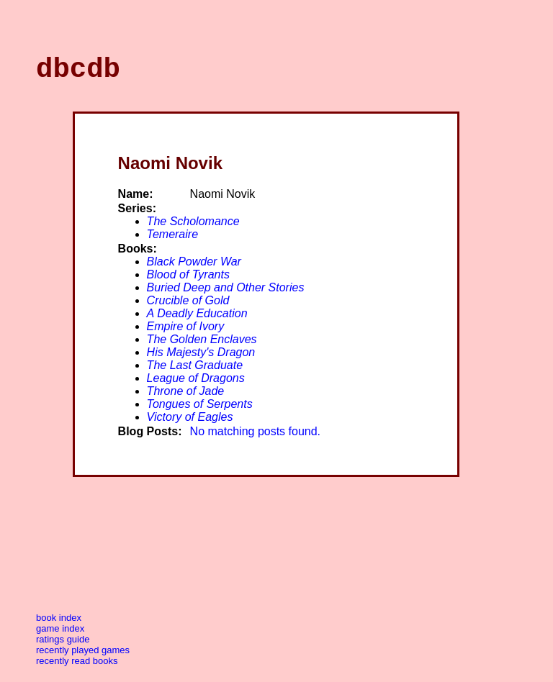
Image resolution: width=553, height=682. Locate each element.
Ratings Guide (62, 645)
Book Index (58, 624)
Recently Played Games (83, 656)
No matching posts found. (255, 438)
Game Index (60, 634)
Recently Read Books (76, 667)
